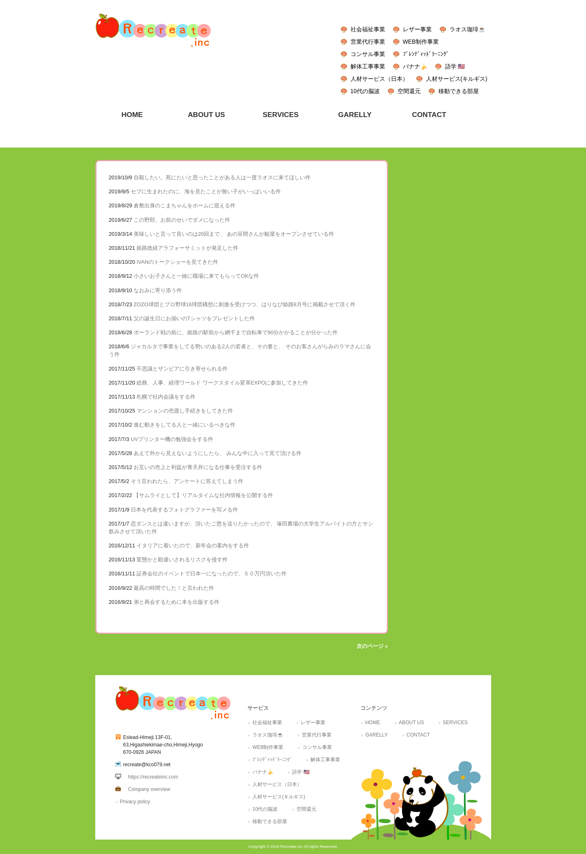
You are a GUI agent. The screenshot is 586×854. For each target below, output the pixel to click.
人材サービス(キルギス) (456, 78)
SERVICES (455, 722)
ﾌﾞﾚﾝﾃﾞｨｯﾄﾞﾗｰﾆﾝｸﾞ (426, 54)
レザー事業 (417, 29)
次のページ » (372, 646)
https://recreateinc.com (153, 777)
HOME (372, 722)
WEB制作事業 (421, 41)
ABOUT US (411, 722)
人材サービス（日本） (379, 78)
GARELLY (376, 735)
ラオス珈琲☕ (467, 29)
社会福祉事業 (368, 29)
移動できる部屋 (458, 91)
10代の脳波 (365, 91)
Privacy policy (135, 802)
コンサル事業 (368, 54)
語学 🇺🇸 (455, 66)
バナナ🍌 (415, 66)
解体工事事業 (368, 66)
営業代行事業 (368, 41)
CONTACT (418, 735)
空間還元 (409, 91)
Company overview (149, 789)
